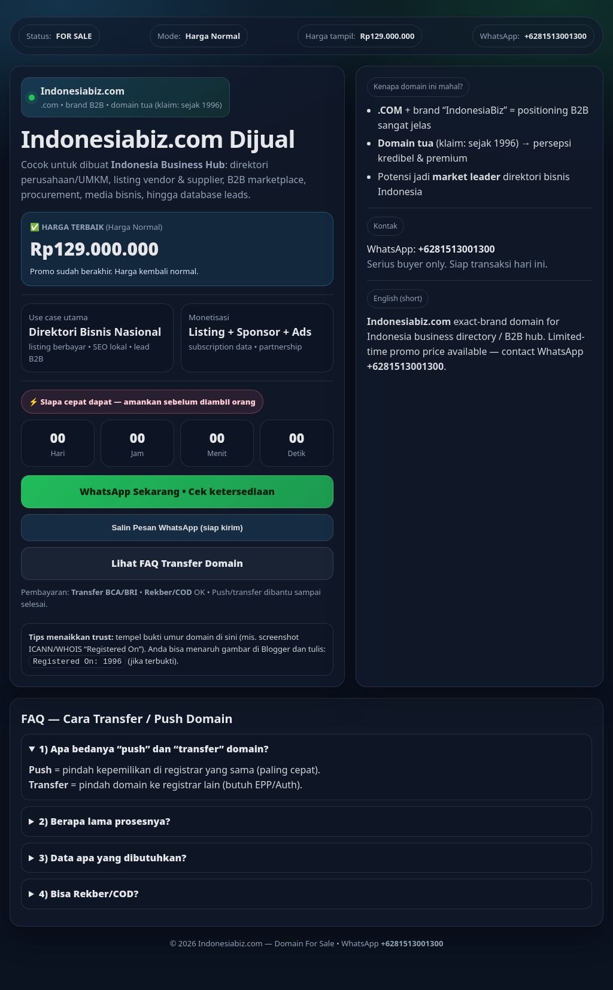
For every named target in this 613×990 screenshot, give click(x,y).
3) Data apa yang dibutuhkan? (112, 856)
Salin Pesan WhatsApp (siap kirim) (176, 527)
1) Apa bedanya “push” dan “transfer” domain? (154, 747)
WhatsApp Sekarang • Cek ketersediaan (177, 491)
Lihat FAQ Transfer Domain (177, 563)
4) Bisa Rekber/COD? (88, 892)
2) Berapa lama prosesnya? (104, 820)
